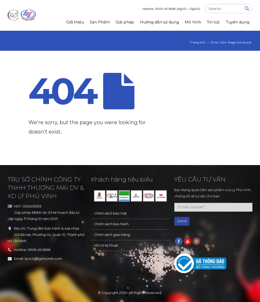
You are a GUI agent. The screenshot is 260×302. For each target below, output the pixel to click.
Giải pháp (125, 22)
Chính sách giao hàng (112, 235)
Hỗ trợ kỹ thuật (106, 245)
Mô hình (193, 22)
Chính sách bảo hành (111, 224)
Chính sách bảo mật (110, 213)
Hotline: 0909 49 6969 (171, 9)
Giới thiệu (75, 22)
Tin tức (213, 22)
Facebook (179, 241)
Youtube (187, 241)
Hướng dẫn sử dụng (159, 22)
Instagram (196, 241)
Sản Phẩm (100, 22)
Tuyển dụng (237, 22)
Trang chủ (197, 42)
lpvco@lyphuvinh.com (43, 259)
